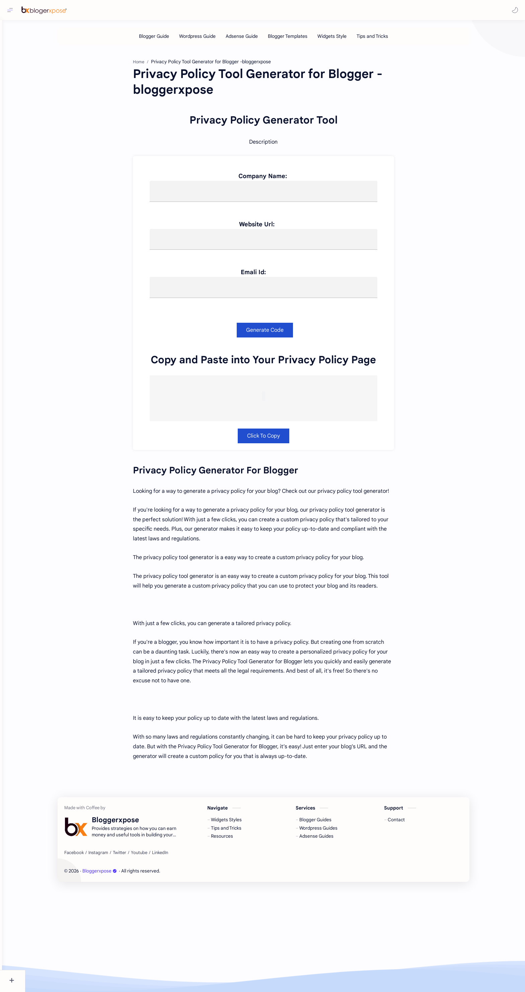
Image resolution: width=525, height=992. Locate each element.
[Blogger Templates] (299, 39)
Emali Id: (275, 376)
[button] (513, 10)
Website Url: (268, 327)
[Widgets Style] (343, 39)
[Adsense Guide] (253, 39)
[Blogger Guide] (166, 39)
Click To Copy (275, 539)
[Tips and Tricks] (384, 39)
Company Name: (274, 279)
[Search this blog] (139, 10)
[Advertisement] (270, 102)
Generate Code (276, 433)
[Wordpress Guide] (209, 39)
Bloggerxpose (111, 974)
